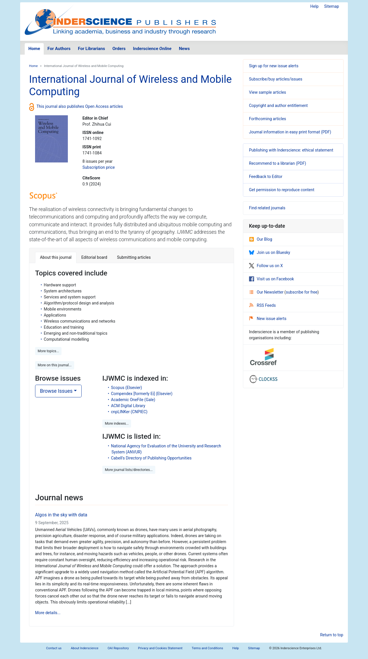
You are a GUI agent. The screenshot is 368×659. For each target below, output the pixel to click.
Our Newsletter (266, 292)
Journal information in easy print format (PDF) (290, 132)
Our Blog (260, 239)
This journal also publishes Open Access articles (80, 106)
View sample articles (267, 92)
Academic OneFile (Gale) (133, 399)
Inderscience (152, 48)
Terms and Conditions (207, 648)
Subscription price (99, 167)
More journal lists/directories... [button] (129, 470)
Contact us (54, 648)
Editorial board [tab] (94, 257)
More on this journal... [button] (55, 365)
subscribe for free (301, 292)
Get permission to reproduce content (281, 189)
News (184, 48)
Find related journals (267, 208)
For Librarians (91, 48)
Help (314, 6)
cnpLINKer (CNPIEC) (129, 411)
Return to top (331, 635)
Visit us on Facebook (271, 279)
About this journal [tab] (56, 257)
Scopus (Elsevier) (126, 387)
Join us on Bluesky (269, 252)
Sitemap (331, 6)
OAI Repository (118, 648)
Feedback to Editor (265, 176)
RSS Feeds (262, 305)
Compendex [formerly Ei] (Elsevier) (141, 393)
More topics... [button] (48, 351)
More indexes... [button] (117, 424)
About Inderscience (84, 648)
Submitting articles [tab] (134, 257)
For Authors (58, 48)
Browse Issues (56, 391)
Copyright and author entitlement (278, 105)
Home (34, 48)
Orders (119, 48)
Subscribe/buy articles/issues (275, 79)
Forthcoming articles (267, 118)
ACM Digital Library (128, 405)
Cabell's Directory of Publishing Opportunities (151, 458)
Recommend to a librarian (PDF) (277, 163)
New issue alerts (267, 318)
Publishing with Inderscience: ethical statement (291, 150)
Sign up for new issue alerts (273, 66)
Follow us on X (266, 265)
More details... (47, 612)
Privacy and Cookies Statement (160, 648)
